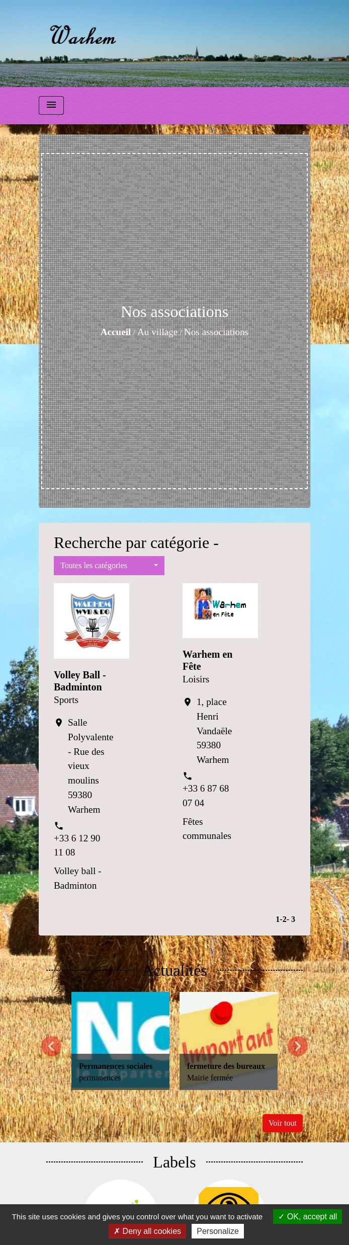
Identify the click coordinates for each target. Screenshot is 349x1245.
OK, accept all (307, 1216)
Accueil (116, 332)
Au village (157, 332)
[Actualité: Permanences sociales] (120, 1041)
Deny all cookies (147, 1231)
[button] (109, 565)
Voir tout (283, 1123)
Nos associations (216, 332)
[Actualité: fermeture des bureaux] (229, 1041)
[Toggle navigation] (51, 105)
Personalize (218, 1231)
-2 (283, 919)
